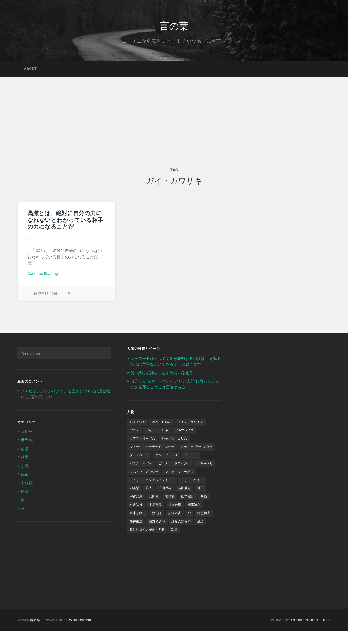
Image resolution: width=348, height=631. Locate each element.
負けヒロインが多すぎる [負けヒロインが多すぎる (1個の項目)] (148, 541)
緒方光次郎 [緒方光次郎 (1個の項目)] (158, 533)
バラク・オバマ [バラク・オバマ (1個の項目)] (192, 465)
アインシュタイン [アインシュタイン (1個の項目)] (194, 423)
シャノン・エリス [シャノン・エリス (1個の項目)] (177, 440)
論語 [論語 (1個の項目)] (204, 533)
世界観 (27, 441)
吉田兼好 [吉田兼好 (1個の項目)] (187, 499)
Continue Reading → (46, 275)
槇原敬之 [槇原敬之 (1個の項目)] (197, 516)
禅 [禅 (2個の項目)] (192, 524)
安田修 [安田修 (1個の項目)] (155, 507)
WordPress (80, 619)
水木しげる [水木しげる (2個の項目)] (138, 524)
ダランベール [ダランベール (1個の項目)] (180, 457)
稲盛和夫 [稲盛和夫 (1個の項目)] (207, 524)
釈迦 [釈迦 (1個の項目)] (177, 541)
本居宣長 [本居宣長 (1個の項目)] (157, 516)
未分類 (27, 483)
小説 (25, 466)
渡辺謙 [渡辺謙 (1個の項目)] (158, 524)
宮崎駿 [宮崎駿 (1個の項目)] (172, 507)
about (30, 70)
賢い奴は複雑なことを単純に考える (163, 373)
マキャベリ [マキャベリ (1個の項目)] (179, 474)
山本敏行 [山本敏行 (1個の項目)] (190, 507)
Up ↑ (326, 619)
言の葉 (174, 25)
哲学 (25, 457)
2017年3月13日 (45, 295)
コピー (27, 433)
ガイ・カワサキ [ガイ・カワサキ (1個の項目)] (158, 431)
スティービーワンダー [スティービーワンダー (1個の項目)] (147, 457)
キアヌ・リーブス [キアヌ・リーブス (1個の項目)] (143, 440)
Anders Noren (304, 619)
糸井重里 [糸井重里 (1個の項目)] (136, 533)
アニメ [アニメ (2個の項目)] (135, 431)
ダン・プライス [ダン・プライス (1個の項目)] (142, 465)
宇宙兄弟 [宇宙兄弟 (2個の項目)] (136, 507)
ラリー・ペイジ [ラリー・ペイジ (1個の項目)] (196, 491)
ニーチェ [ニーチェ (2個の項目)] (167, 465)
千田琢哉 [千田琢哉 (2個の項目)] (167, 499)
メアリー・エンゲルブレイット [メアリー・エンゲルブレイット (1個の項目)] (154, 491)
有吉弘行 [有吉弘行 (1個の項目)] (136, 516)
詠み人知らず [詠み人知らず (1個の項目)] (184, 533)
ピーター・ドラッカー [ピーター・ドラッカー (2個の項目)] (147, 474)
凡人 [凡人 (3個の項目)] (149, 499)
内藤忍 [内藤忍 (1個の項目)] (135, 499)
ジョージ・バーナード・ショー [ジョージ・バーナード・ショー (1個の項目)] (154, 448)
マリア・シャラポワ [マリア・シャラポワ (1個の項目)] (182, 482)
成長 (25, 474)
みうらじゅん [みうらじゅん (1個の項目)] (163, 423)
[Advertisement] (174, 115)
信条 (25, 449)
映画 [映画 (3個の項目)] (207, 507)
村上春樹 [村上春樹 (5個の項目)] (177, 516)
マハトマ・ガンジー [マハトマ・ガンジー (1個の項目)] (145, 482)
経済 (25, 491)
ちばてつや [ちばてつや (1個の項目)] (138, 423)
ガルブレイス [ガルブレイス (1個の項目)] (187, 431)
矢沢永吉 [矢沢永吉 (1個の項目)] (177, 524)
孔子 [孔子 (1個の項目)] (204, 499)
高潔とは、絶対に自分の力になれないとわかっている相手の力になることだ (65, 221)
